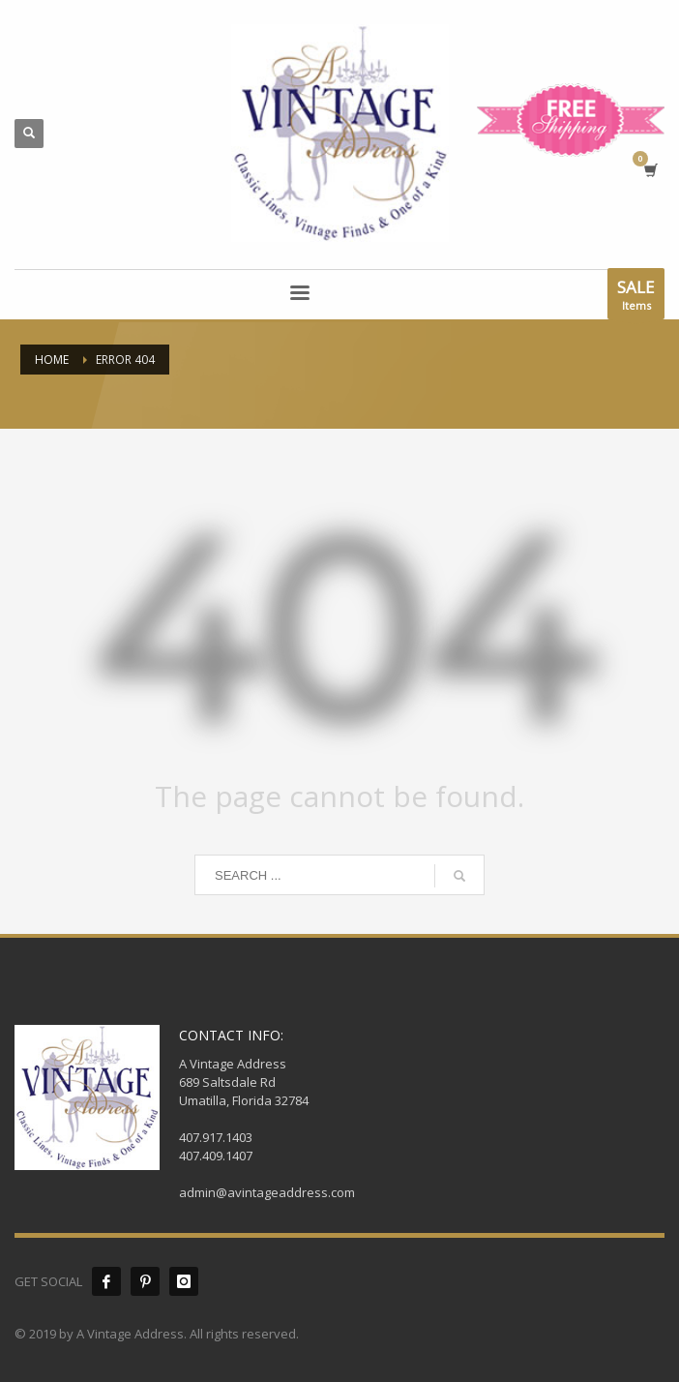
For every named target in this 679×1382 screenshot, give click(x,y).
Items (635, 297)
